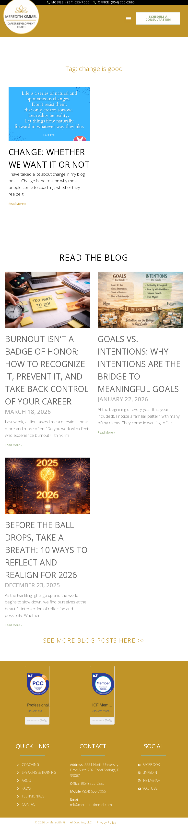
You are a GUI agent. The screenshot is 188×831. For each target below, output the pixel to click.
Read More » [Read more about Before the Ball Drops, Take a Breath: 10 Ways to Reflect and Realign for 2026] (13, 625)
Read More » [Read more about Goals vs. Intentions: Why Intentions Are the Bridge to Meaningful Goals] (106, 432)
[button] (128, 17)
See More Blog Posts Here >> (94, 640)
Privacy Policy (106, 822)
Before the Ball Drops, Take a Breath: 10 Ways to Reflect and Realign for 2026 (46, 549)
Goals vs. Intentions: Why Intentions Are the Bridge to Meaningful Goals (139, 363)
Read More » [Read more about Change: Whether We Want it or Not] (17, 204)
